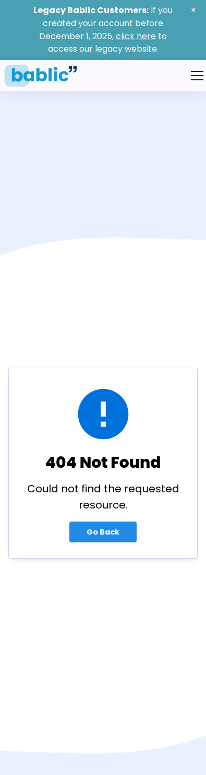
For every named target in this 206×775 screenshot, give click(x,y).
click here (136, 36)
